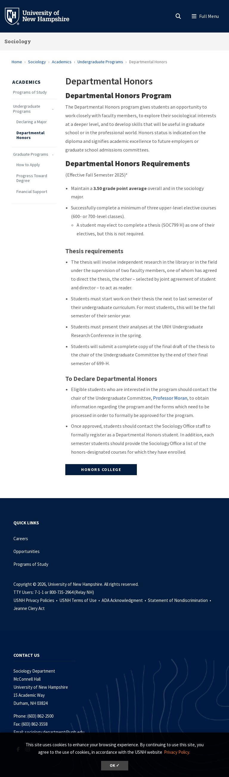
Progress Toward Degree (31, 178)
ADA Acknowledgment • (124, 600)
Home (17, 61)
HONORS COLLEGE (101, 469)
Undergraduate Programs (100, 61)
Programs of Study (30, 92)
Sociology (17, 41)
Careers (20, 538)
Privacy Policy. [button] (177, 752)
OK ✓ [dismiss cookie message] (115, 765)
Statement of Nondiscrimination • (180, 600)
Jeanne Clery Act (29, 608)
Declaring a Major (31, 121)
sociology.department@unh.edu (54, 732)
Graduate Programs (30, 154)
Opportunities (26, 551)
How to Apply (28, 164)
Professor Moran (170, 398)
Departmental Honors (30, 135)
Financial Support (31, 191)
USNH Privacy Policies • (35, 600)
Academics (62, 61)
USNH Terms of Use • (80, 600)
